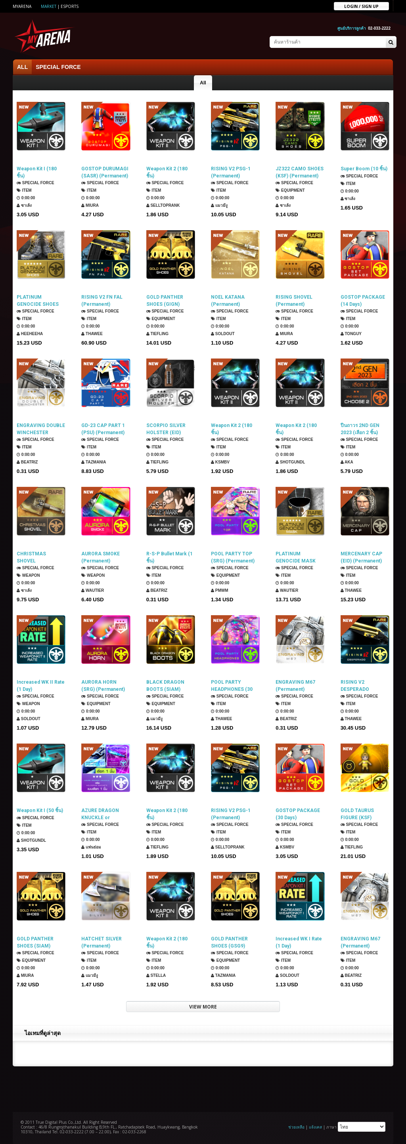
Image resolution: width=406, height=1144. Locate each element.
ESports (70, 6)
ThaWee (92, 334)
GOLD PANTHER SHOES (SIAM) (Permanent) (35, 942)
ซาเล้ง (24, 205)
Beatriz (27, 462)
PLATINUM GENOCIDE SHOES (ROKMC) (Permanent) (38, 300)
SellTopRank (163, 205)
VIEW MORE (203, 1006)
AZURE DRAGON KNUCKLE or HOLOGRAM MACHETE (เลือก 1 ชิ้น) (101, 814)
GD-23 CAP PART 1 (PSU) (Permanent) (103, 429)
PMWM (219, 590)
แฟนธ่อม (91, 847)
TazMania (93, 462)
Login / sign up (361, 6)
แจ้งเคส (315, 1127)
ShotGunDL (290, 462)
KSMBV (220, 462)
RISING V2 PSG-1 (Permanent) (231, 172)
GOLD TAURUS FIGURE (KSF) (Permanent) (357, 814)
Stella (156, 975)
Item (24, 190)
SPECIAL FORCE (58, 67)
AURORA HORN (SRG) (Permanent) (103, 685)
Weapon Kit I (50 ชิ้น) (40, 810)
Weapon (28, 575)
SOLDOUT (223, 334)
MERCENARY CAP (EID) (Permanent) (361, 557)
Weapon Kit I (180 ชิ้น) (37, 172)
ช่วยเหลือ (296, 1127)
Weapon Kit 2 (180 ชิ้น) (167, 172)
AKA (347, 462)
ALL (22, 67)
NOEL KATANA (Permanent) (228, 300)
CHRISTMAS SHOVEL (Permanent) (31, 557)
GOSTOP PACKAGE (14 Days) (363, 300)
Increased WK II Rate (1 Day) (41, 685)
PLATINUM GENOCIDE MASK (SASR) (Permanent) (299, 557)
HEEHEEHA (30, 334)
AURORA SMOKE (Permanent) (100, 557)
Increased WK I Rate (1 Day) (299, 942)
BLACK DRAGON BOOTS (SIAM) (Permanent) (165, 685)
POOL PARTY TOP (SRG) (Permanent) (233, 557)
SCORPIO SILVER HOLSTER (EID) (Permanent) (166, 429)
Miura (90, 205)
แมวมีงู (219, 205)
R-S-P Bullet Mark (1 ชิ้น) (169, 557)
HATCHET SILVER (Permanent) (101, 942)
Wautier (92, 590)
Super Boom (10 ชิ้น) (364, 169)
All (203, 83)
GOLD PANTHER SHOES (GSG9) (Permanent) (229, 942)
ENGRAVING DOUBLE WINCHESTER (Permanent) (41, 429)
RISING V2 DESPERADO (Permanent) (355, 685)
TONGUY (351, 334)
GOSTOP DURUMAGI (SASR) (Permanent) (104, 172)
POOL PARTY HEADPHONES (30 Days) (232, 685)
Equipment (290, 190)
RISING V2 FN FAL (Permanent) (102, 300)
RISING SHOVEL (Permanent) (294, 300)
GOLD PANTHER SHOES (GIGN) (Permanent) (164, 300)
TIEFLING (157, 334)
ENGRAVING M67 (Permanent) (295, 685)
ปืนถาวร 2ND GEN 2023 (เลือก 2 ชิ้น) (360, 429)
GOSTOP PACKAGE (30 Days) (298, 814)
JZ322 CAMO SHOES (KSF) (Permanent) (300, 172)
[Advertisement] (203, 1088)
